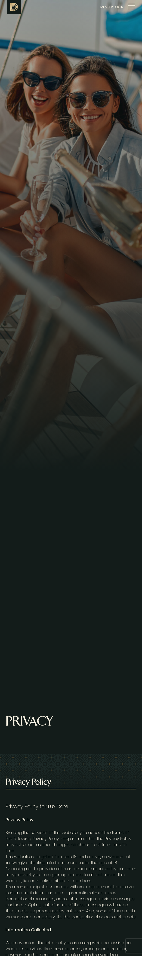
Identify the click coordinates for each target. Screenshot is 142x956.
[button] (131, 6)
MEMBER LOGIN (111, 7)
